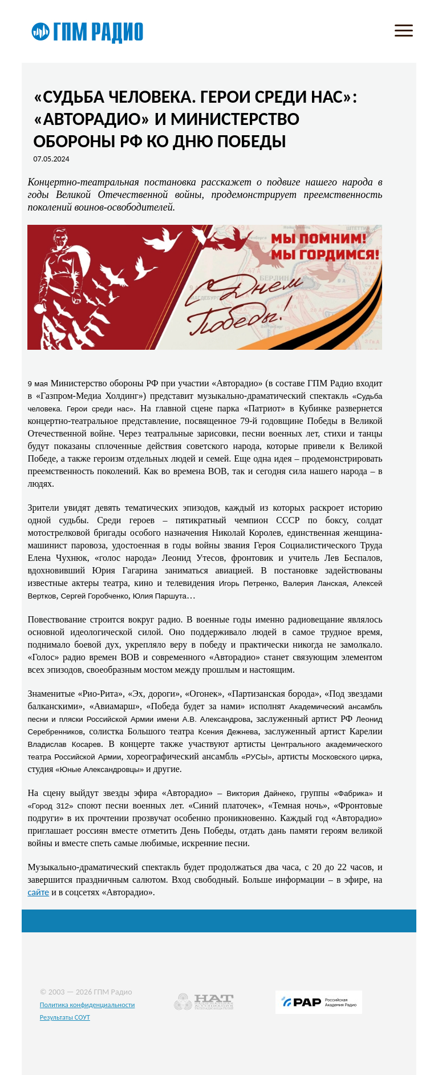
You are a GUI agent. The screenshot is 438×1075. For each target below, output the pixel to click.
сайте (38, 892)
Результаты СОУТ (65, 1017)
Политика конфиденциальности (87, 1004)
